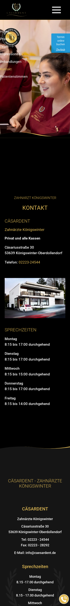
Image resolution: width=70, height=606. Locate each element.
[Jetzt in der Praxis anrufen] (64, 599)
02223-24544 (29, 262)
